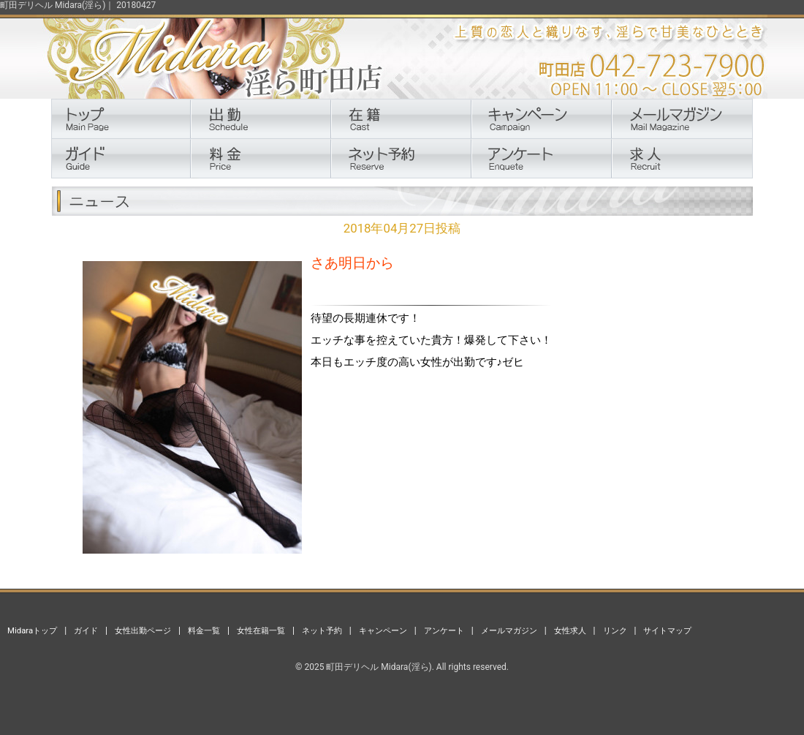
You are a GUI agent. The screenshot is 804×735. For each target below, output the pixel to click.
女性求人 (570, 630)
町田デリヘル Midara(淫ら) (378, 667)
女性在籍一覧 (261, 630)
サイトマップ (667, 630)
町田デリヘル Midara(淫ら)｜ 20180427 (78, 5)
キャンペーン (383, 630)
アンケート (444, 630)
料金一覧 (204, 630)
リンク (615, 630)
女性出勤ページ (143, 630)
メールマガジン (509, 630)
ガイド (86, 630)
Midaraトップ (32, 630)
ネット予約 (322, 630)
